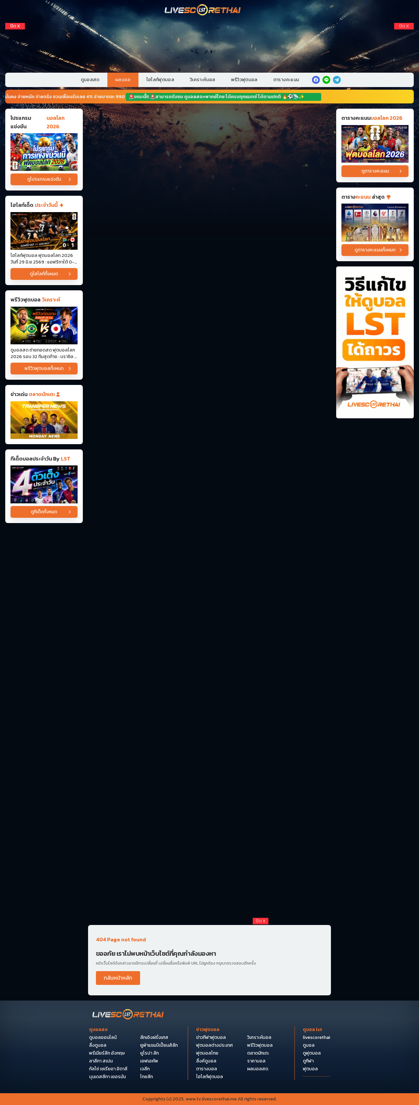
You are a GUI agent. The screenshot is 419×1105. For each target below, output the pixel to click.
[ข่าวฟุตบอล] (44, 420)
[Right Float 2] (404, 47)
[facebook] (316, 80)
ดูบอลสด (90, 79)
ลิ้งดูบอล (97, 1045)
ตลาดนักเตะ (258, 1053)
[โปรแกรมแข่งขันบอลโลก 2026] (44, 152)
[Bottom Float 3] (209, 1015)
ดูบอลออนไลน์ (103, 1037)
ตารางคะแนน (286, 79)
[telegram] (337, 80)
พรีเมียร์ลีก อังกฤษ (107, 1053)
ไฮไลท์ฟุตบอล (160, 79)
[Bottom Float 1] (209, 1075)
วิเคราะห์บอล (202, 79)
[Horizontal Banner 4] (209, 285)
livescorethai (316, 1037)
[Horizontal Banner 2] (209, 183)
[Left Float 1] (15, 36)
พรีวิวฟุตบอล (244, 79)
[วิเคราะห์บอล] (44, 484)
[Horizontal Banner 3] (209, 234)
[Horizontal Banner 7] (209, 438)
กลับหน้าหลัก (118, 978)
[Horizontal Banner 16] (209, 843)
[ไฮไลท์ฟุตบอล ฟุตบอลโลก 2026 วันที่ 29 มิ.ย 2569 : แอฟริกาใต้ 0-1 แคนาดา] (44, 231)
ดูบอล (309, 1045)
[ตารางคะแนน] (375, 222)
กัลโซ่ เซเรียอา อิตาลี (108, 1069)
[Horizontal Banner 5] (209, 336)
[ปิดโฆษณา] (15, 26)
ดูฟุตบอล (312, 1053)
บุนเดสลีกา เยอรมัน (107, 1077)
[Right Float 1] (404, 36)
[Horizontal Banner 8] (209, 489)
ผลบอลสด (257, 1069)
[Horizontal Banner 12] (209, 690)
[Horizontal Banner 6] (209, 387)
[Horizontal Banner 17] (209, 894)
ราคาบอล (256, 1061)
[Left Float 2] (15, 47)
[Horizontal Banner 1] (209, 133)
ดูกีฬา (308, 1061)
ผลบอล (123, 79)
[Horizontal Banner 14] (209, 741)
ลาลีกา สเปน (101, 1061)
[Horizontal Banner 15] (209, 792)
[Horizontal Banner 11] (209, 615)
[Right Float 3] (404, 58)
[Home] (203, 10)
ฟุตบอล (310, 1069)
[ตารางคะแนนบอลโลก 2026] (375, 144)
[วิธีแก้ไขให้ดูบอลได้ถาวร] (375, 342)
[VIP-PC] (209, 45)
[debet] (209, 955)
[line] (326, 80)
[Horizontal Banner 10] (209, 540)
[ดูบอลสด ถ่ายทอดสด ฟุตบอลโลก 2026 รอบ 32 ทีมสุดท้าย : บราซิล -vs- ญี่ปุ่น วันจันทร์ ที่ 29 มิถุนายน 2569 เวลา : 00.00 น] (44, 325)
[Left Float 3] (15, 58)
